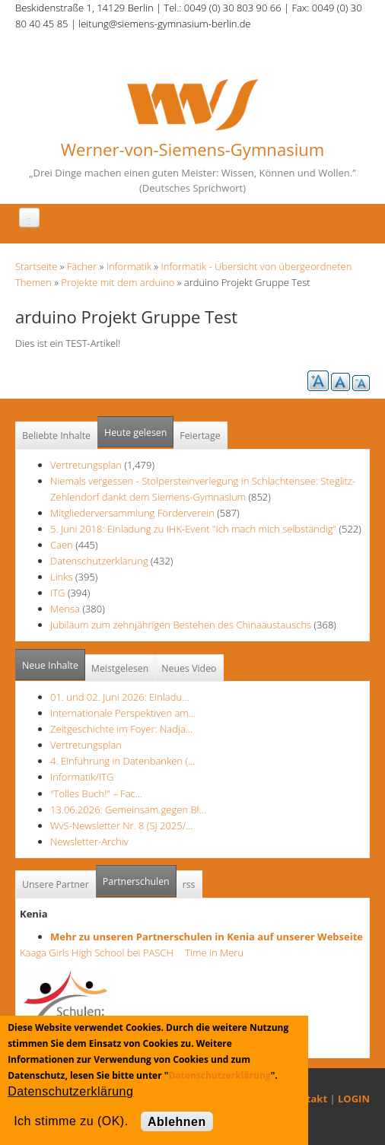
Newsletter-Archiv (89, 841)
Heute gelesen (135, 432)
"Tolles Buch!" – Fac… (96, 793)
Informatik (129, 266)
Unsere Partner (55, 884)
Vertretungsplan (86, 465)
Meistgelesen (120, 668)
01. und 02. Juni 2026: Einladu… (119, 697)
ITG (57, 593)
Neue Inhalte (50, 665)
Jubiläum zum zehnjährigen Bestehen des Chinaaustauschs (180, 624)
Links (61, 577)
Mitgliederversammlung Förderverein (132, 513)
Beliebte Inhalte (56, 435)
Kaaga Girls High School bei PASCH (101, 952)
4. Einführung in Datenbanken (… (122, 761)
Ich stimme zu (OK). (71, 1121)
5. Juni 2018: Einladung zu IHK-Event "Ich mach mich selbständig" (194, 529)
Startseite (36, 266)
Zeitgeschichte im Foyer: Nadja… (121, 729)
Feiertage (200, 435)
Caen (61, 545)
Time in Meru (213, 952)
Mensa (65, 608)
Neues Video (188, 668)
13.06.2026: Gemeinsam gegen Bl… (128, 809)
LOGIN (354, 1098)
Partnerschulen (140, 877)
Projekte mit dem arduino (117, 282)
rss (189, 884)
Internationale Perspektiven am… (123, 713)
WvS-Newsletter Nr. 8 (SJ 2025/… (121, 825)
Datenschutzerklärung (99, 561)
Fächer (82, 266)
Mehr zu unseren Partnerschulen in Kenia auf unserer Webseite (206, 936)
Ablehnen (177, 1121)
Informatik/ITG (81, 777)
